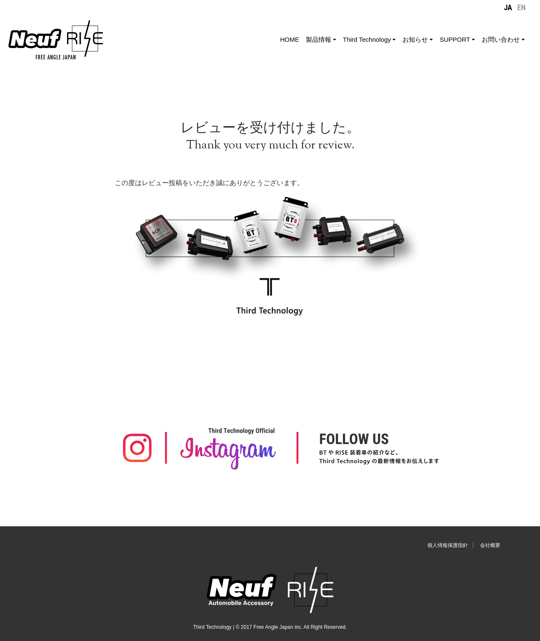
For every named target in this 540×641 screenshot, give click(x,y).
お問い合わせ (501, 39)
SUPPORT (455, 39)
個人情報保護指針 (447, 545)
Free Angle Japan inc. (278, 627)
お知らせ (415, 39)
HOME (289, 39)
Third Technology (367, 39)
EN (521, 7)
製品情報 (318, 39)
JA (508, 7)
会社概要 (490, 545)
